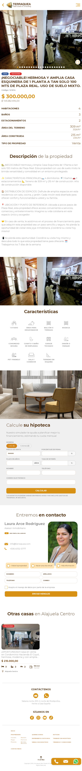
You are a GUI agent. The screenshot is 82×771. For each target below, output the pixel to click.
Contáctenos (16, 748)
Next (38, 636)
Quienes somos (37, 734)
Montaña (23, 737)
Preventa (13, 742)
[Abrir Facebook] (32, 717)
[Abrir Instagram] (38, 717)
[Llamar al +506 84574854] (52, 695)
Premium (24, 739)
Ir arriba (41, 758)
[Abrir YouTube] (45, 717)
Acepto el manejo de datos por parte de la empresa (30, 587)
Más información (66, 565)
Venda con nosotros (40, 742)
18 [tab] (57, 67)
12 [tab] (43, 67)
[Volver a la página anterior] (3, 5)
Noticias (56, 734)
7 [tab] (31, 67)
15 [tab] (50, 67)
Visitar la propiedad (17, 565)
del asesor (15, 533)
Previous (3, 636)
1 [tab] (17, 67)
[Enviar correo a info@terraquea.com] (30, 695)
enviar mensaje (41, 594)
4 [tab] (24, 67)
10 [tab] (38, 67)
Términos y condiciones (62, 742)
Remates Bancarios (24, 742)
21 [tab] (64, 67)
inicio (13, 731)
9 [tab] (36, 67)
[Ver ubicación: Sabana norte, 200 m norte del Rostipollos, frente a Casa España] (41, 701)
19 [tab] (59, 67)
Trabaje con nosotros (62, 738)
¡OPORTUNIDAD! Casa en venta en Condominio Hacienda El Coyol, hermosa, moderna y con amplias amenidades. (20, 655)
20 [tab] (61, 67)
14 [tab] (47, 67)
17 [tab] (54, 67)
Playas (13, 739)
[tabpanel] (41, 39)
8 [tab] (33, 67)
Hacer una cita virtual (42, 565)
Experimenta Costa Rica (41, 738)
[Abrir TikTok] (51, 717)
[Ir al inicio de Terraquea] (18, 5)
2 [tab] (20, 67)
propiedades (16, 734)
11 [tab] (40, 67)
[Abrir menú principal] (78, 4)
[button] (77, 62)
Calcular (41, 490)
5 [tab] (27, 67)
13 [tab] (45, 67)
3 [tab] (22, 67)
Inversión (13, 737)
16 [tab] (52, 67)
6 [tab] (29, 67)
